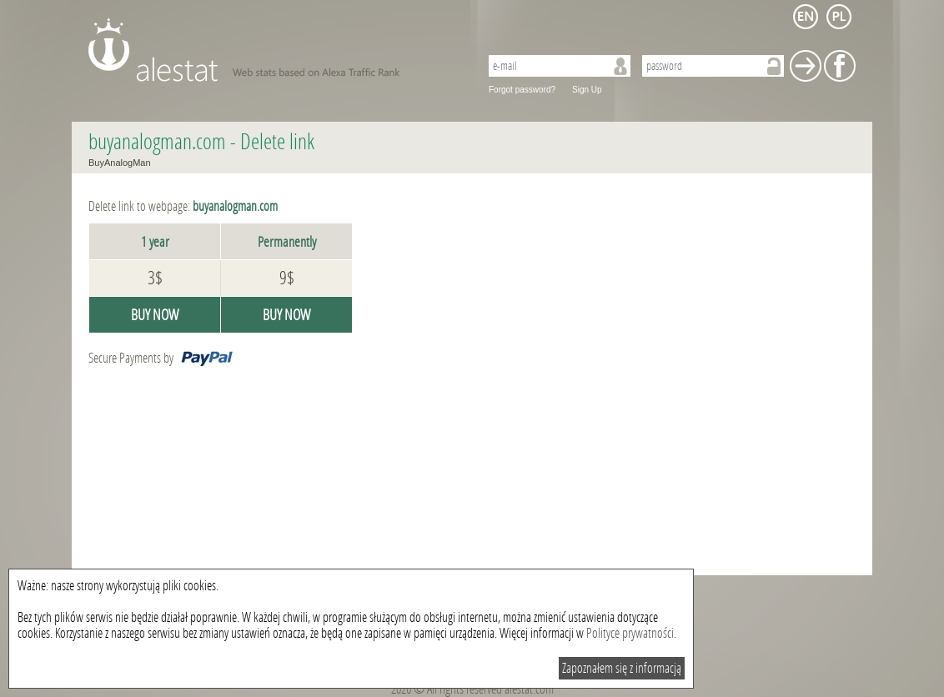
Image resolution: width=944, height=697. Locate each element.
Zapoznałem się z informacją (621, 668)
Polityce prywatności (630, 633)
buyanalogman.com (157, 142)
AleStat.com (273, 50)
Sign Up (587, 89)
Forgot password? (522, 89)
